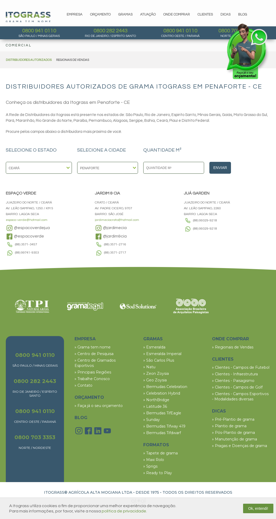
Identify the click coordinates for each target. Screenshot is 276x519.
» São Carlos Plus (158, 360)
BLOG (81, 417)
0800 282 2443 (110, 30)
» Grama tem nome (93, 347)
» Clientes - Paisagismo (233, 380)
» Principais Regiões (93, 372)
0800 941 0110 (39, 30)
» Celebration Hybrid (161, 393)
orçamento (100, 14)
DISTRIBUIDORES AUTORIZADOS (29, 60)
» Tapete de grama (160, 453)
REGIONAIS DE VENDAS (72, 60)
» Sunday (151, 419)
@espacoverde (25, 236)
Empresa (74, 14)
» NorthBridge (156, 399)
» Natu (149, 367)
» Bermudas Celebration (165, 386)
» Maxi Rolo (153, 459)
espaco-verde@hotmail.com (26, 220)
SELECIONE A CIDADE (101, 150)
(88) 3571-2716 (115, 244)
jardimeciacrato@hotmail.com (117, 220)
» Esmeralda (154, 347)
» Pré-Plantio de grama (233, 419)
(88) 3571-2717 (115, 252)
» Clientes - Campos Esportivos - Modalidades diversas (240, 396)
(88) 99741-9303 (27, 252)
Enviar (220, 168)
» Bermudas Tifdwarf (162, 432)
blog (242, 14)
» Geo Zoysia (155, 380)
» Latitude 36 (155, 406)
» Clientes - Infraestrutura (235, 374)
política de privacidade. (124, 511)
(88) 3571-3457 (26, 244)
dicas (225, 14)
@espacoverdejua (28, 228)
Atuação (148, 14)
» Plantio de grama (229, 426)
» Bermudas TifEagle (162, 413)
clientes (205, 14)
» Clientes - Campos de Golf (237, 387)
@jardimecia (111, 228)
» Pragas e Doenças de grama (239, 445)
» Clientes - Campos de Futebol (240, 367)
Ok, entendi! (258, 508)
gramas (125, 14)
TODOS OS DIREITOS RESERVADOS (197, 492)
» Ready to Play (157, 473)
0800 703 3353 (34, 437)
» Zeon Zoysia (156, 373)
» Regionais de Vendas (232, 347)
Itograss (28, 17)
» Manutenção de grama (234, 439)
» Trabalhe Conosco (92, 378)
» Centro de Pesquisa (94, 353)
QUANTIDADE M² (162, 150)
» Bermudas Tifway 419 (164, 426)
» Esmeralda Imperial (162, 353)
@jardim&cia (111, 236)
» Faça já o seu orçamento (99, 405)
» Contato (83, 385)
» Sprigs (150, 466)
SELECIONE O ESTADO (31, 150)
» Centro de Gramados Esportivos (95, 363)
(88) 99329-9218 (205, 220)
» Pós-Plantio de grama (233, 432)
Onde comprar (176, 14)
